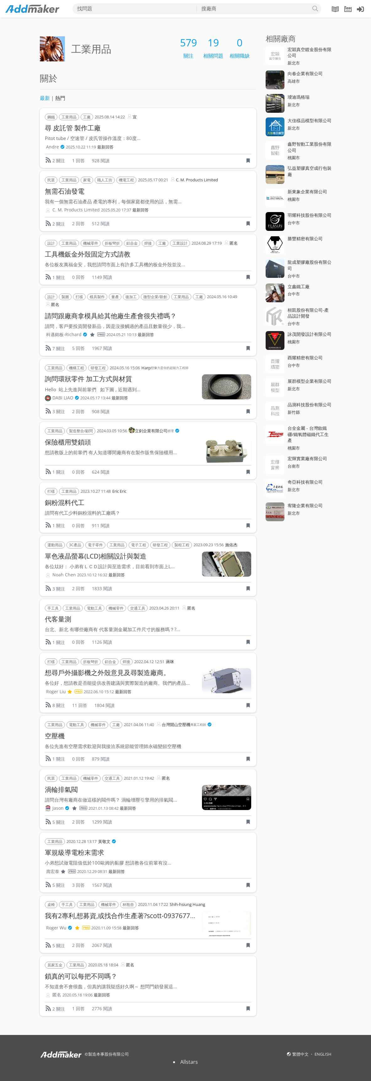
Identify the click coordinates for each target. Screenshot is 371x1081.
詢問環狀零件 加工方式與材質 (88, 378)
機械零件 (90, 243)
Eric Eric (119, 491)
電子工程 (138, 545)
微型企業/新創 (155, 296)
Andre (55, 147)
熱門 (60, 98)
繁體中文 (301, 1054)
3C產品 (75, 545)
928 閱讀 (100, 161)
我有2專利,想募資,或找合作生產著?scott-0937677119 (123, 915)
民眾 (51, 180)
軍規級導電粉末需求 (74, 852)
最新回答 (105, 147)
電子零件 (95, 545)
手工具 (53, 608)
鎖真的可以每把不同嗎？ (81, 976)
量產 (115, 296)
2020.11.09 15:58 (106, 928)
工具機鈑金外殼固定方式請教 (87, 254)
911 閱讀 (100, 525)
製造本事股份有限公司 (108, 1054)
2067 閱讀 (102, 945)
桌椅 (51, 904)
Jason (69, 808)
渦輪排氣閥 (61, 789)
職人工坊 (104, 180)
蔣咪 (170, 661)
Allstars (189, 1061)
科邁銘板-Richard (75, 334)
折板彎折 (112, 243)
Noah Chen (64, 575)
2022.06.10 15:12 (99, 691)
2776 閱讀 (102, 1008)
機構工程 (76, 368)
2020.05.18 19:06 (77, 995)
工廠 (87, 117)
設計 (51, 243)
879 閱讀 (100, 759)
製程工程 (181, 545)
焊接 (148, 243)
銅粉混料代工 (64, 502)
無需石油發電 (64, 191)
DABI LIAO (65, 398)
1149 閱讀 (102, 277)
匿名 (230, 242)
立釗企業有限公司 (154, 431)
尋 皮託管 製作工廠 (73, 127)
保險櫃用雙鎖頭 (68, 442)
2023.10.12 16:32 (92, 575)
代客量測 (58, 619)
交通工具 (137, 608)
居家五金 (54, 965)
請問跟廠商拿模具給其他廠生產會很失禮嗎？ (111, 315)
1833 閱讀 (102, 588)
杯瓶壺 (128, 904)
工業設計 (180, 243)
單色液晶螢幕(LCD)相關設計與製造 (95, 556)
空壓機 (55, 735)
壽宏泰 (61, 871)
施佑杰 (231, 545)
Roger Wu (68, 928)
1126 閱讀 (102, 642)
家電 (87, 180)
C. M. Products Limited (194, 179)
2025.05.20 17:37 (116, 210)
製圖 (65, 296)
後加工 (131, 296)
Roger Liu (64, 692)
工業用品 (69, 117)
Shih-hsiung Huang (187, 904)
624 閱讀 (100, 472)
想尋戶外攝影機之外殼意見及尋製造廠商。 (107, 672)
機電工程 (126, 180)
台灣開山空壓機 (184, 725)
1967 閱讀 (102, 348)
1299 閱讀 (102, 822)
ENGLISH (323, 1054)
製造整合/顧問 (81, 431)
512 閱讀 (100, 223)
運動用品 (54, 545)
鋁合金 (132, 243)
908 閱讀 (100, 411)
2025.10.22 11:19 (81, 147)
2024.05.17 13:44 (95, 398)
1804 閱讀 (104, 705)
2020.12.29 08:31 (92, 871)
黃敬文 (107, 842)
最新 (45, 98)
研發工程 (98, 368)
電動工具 (94, 608)
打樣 (79, 296)
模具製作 (97, 296)
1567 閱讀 (102, 885)
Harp (164, 368)
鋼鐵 (51, 117)
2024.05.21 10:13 (121, 334)
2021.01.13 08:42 (103, 808)
